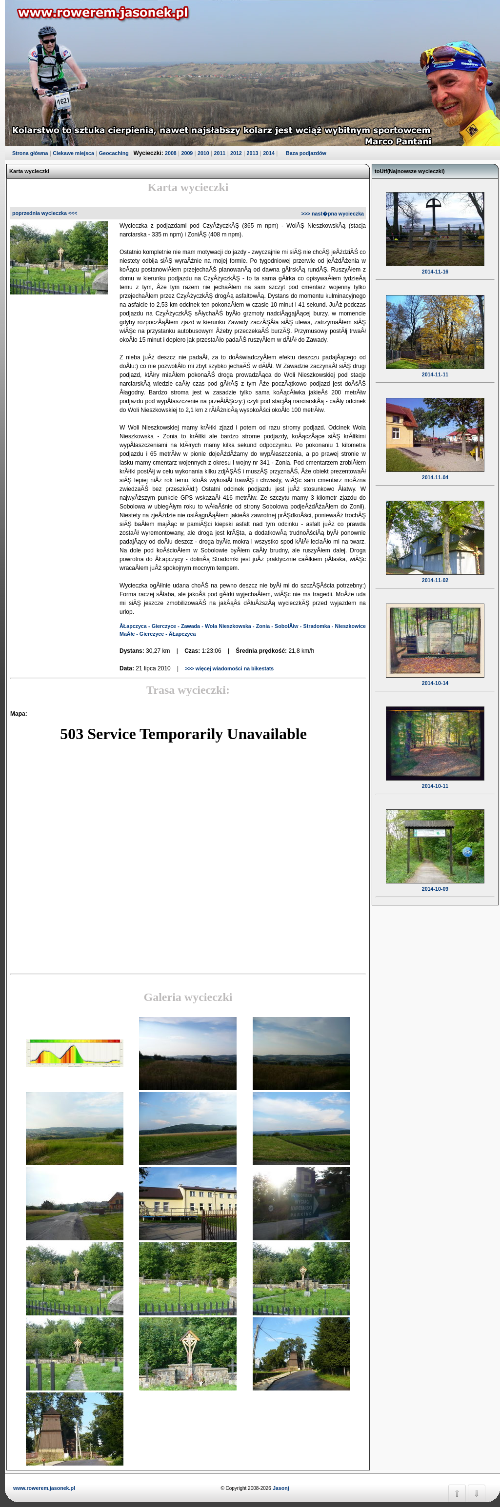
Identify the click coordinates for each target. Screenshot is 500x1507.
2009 (187, 153)
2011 (220, 153)
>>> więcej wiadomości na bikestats (228, 668)
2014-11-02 (435, 574)
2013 (253, 153)
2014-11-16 (435, 265)
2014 (269, 153)
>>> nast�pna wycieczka (332, 213)
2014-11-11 (435, 368)
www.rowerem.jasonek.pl (44, 1488)
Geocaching (114, 153)
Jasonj (280, 1488)
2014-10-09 (435, 882)
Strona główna (30, 153)
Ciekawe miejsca (73, 153)
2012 (236, 153)
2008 (171, 153)
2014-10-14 (435, 676)
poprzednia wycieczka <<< (45, 213)
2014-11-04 (435, 471)
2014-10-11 (435, 779)
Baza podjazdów (306, 153)
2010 (203, 153)
